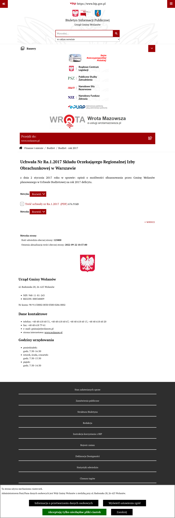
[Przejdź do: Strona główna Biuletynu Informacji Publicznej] (20, 148)
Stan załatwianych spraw (87, 389)
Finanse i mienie (33, 148)
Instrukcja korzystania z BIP (87, 434)
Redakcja (87, 423)
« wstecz (150, 222)
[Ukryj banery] (151, 48)
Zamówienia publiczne (87, 400)
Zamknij (122, 512)
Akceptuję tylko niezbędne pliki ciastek (74, 512)
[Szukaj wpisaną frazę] (116, 33)
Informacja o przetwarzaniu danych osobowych (64, 503)
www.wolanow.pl (53, 332)
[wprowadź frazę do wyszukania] (84, 33)
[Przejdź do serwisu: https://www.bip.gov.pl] (87, 3)
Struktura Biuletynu (87, 411)
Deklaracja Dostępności (87, 456)
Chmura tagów (87, 478)
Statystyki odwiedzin (87, 467)
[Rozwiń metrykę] (38, 194)
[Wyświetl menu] (171, 4)
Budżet (51, 148)
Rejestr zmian (87, 445)
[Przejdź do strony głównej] (87, 19)
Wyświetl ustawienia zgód (124, 503)
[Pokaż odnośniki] (4, 4)
